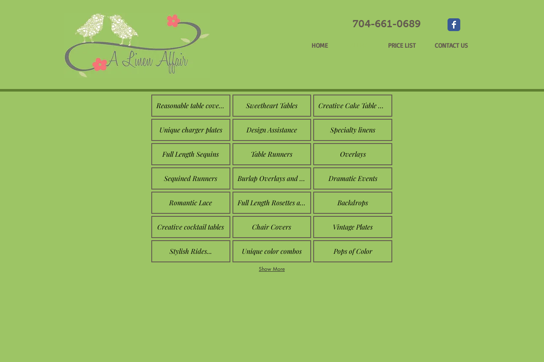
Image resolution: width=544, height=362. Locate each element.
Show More (272, 269)
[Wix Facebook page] (454, 24)
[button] (190, 106)
